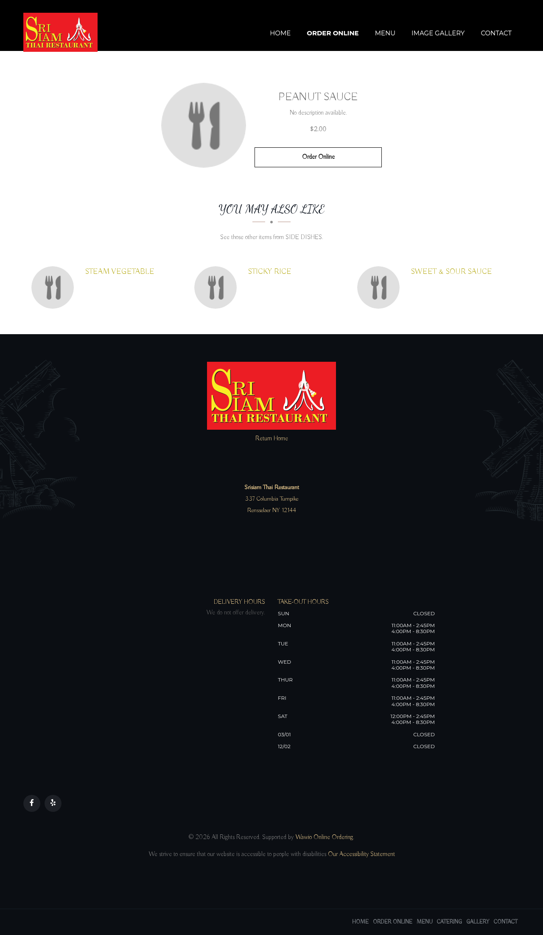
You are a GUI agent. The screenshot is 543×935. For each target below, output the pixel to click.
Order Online (332, 33)
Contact (496, 33)
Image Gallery (438, 33)
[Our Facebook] (31, 803)
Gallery (478, 922)
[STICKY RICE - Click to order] (217, 287)
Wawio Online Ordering (324, 837)
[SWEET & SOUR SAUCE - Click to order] (380, 287)
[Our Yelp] (53, 803)
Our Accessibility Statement (360, 854)
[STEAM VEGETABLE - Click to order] (54, 287)
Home (280, 33)
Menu (385, 33)
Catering (449, 922)
